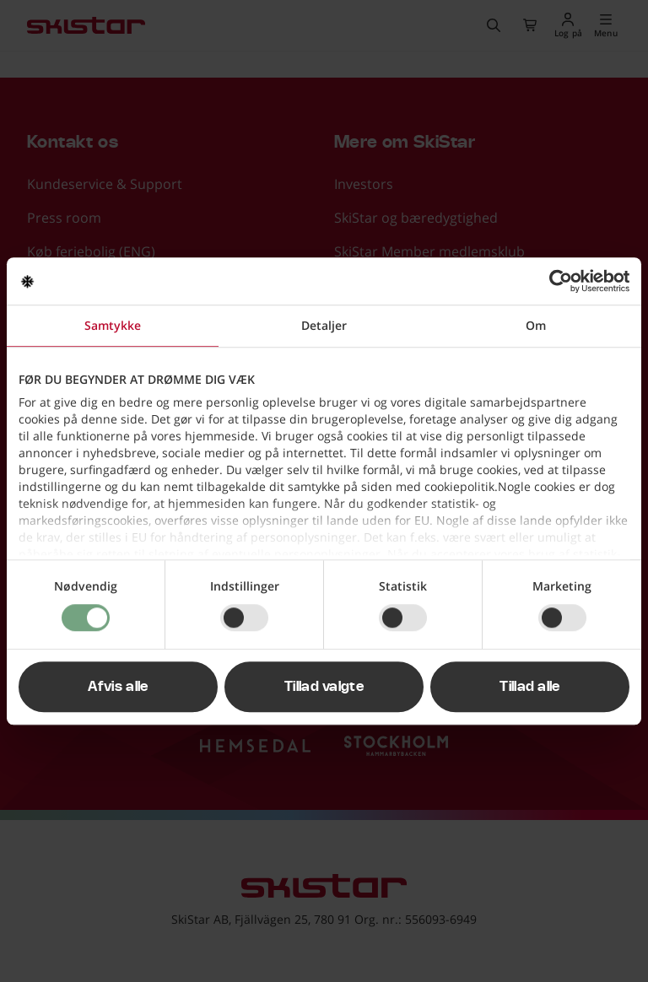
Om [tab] (536, 325)
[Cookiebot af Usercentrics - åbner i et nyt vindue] (555, 281)
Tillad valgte (324, 686)
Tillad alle (530, 686)
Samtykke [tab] (112, 325)
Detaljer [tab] (324, 325)
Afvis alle (118, 686)
